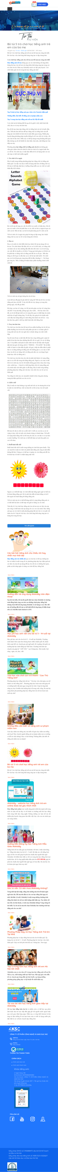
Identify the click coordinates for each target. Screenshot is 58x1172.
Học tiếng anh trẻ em (14, 63)
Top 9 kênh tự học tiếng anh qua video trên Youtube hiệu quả (27, 112)
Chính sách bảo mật (19, 1062)
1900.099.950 (16, 1045)
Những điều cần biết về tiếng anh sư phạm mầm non (25, 116)
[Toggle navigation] (9, 9)
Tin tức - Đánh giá (21, 50)
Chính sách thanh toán (19, 1065)
